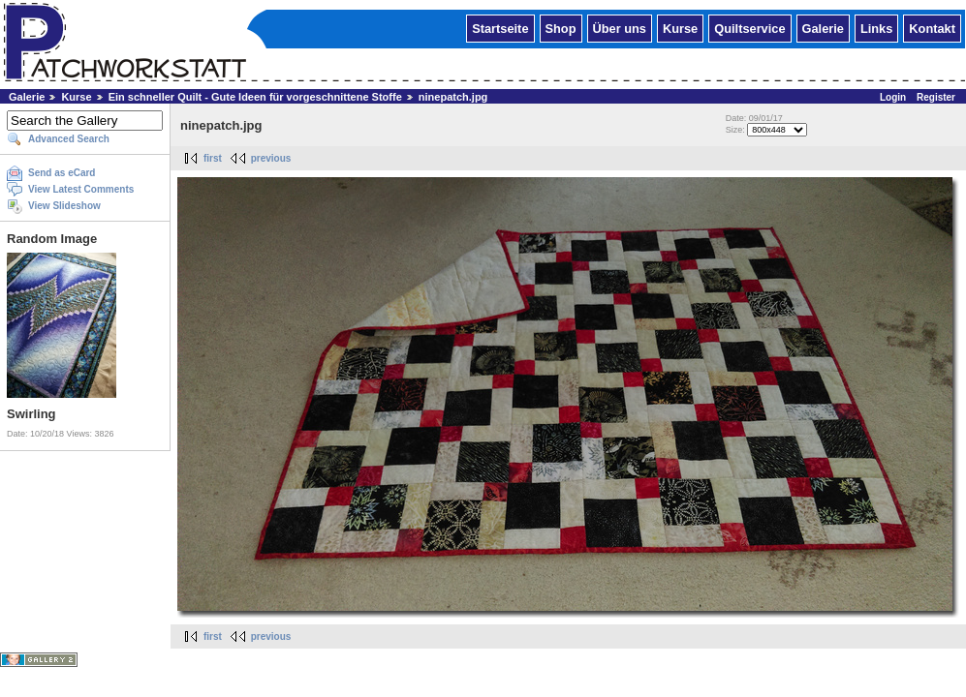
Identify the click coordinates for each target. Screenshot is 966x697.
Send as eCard (61, 172)
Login (893, 97)
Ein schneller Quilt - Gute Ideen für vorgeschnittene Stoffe (255, 97)
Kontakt (932, 27)
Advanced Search (68, 139)
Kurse (680, 27)
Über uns (619, 27)
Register (936, 97)
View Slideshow (64, 205)
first (212, 158)
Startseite (500, 27)
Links (876, 27)
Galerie (823, 27)
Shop (560, 27)
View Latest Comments (81, 189)
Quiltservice (749, 27)
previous (271, 158)
